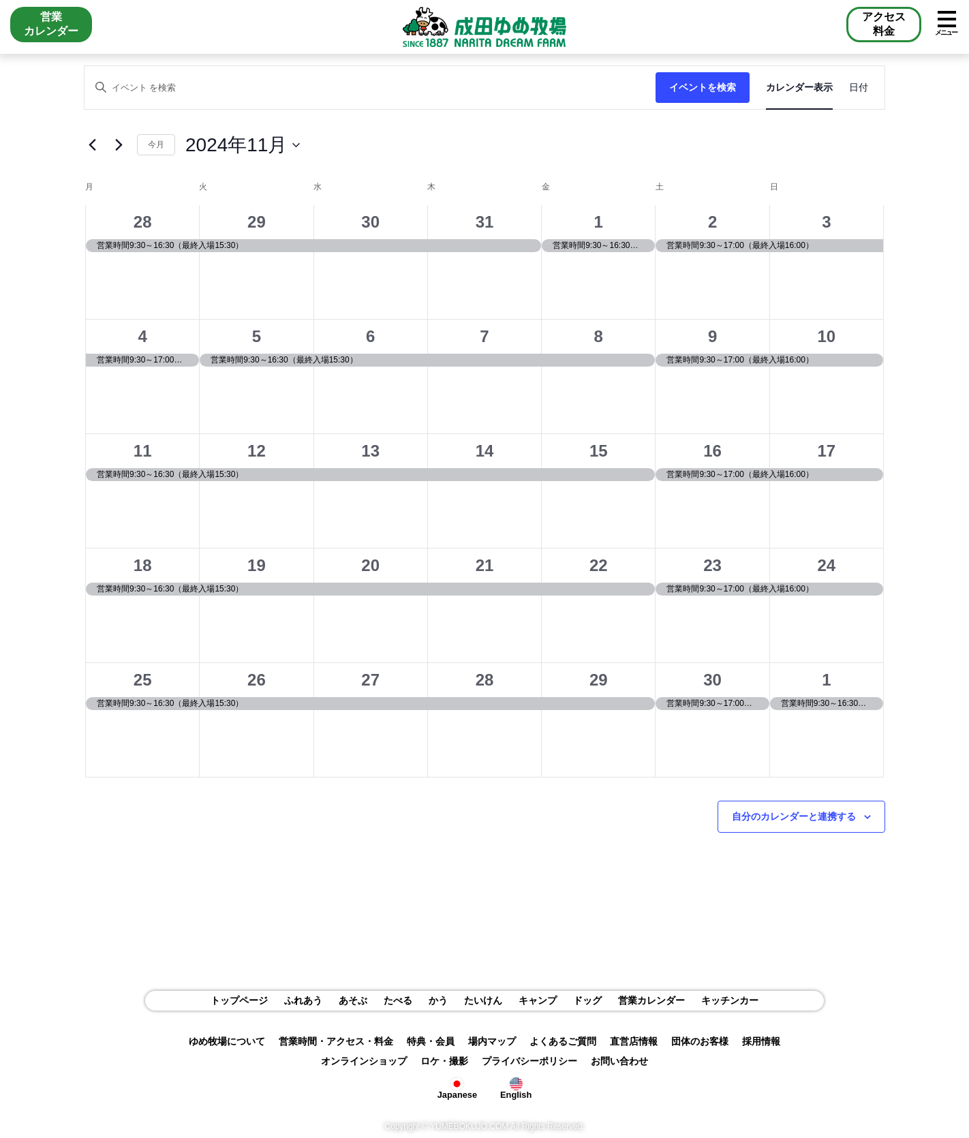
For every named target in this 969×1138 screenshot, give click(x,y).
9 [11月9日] (712, 336)
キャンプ (538, 1000)
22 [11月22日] (598, 565)
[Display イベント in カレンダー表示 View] (799, 87)
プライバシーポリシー (529, 1061)
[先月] (92, 145)
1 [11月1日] (598, 222)
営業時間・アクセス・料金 (336, 1041)
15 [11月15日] (598, 451)
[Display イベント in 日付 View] (858, 87)
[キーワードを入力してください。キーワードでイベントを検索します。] (370, 87)
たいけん (483, 1000)
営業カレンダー (651, 1000)
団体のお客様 (699, 1041)
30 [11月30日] (712, 680)
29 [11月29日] (598, 680)
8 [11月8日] (598, 336)
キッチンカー (729, 1000)
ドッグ (587, 1000)
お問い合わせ (619, 1061)
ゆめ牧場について (227, 1041)
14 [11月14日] (485, 451)
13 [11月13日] (370, 451)
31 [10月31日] (485, 222)
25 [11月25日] (143, 680)
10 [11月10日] (827, 336)
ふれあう (303, 1000)
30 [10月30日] (370, 222)
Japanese (457, 1087)
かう (438, 1000)
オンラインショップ (364, 1061)
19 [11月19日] (256, 565)
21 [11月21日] (485, 565)
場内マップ (492, 1041)
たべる (398, 1000)
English (516, 1087)
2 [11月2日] (712, 222)
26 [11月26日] (256, 680)
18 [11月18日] (143, 565)
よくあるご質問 (562, 1041)
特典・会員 (431, 1041)
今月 (156, 144)
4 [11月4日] (142, 336)
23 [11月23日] (712, 565)
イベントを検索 (702, 87)
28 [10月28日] (143, 222)
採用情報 (761, 1041)
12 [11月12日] (256, 451)
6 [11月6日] (370, 336)
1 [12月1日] (826, 680)
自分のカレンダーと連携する (794, 816)
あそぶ (353, 1000)
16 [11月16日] (712, 451)
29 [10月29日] (256, 222)
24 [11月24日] (827, 565)
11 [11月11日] (143, 451)
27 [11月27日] (370, 680)
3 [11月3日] (826, 222)
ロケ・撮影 (444, 1061)
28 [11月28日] (485, 680)
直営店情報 (634, 1041)
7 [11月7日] (484, 336)
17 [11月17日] (827, 451)
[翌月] (118, 145)
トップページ (239, 1000)
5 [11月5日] (256, 336)
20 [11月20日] (370, 565)
